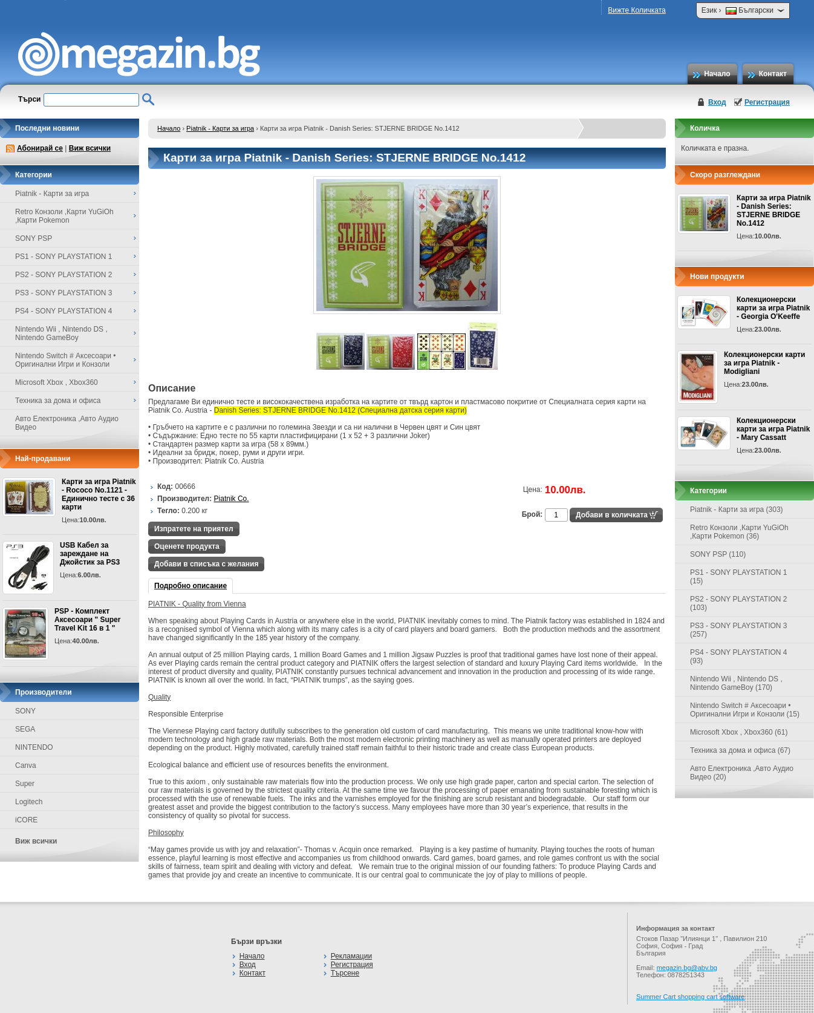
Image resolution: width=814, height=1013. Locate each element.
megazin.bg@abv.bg (687, 967)
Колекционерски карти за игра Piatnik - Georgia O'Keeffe (773, 308)
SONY (25, 711)
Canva (25, 765)
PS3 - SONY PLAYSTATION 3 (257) (738, 629)
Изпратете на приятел (193, 529)
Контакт (773, 74)
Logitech (28, 802)
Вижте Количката (636, 10)
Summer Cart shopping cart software (690, 996)
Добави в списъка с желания (206, 564)
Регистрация (767, 102)
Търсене (345, 973)
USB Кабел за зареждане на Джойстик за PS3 (90, 553)
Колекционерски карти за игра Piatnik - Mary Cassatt (773, 429)
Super (24, 783)
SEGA (25, 729)
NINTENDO (34, 747)
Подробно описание (190, 586)
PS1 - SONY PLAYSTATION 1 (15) (738, 576)
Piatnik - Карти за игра (220, 128)
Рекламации (351, 956)
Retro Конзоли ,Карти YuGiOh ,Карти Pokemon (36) (739, 531)
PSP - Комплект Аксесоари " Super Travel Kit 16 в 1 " (87, 619)
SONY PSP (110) (718, 554)
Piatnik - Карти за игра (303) (736, 509)
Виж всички (90, 148)
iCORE (26, 820)
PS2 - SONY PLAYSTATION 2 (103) (738, 603)
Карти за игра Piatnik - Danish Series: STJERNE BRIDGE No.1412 (774, 211)
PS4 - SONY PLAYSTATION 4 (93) (738, 656)
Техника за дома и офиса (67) (740, 750)
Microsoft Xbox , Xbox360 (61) (738, 732)
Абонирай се (40, 148)
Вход (717, 102)
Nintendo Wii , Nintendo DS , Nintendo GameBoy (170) (736, 683)
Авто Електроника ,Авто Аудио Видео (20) (741, 772)
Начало (717, 74)
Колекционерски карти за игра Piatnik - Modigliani (764, 363)
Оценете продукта (187, 546)
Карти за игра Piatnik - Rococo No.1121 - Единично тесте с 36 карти (99, 494)
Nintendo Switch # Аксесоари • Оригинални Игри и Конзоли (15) (744, 709)
